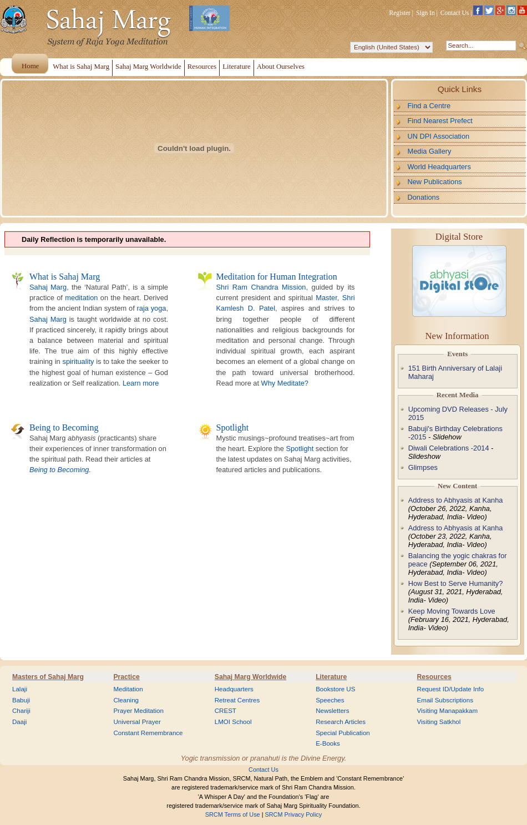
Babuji (21, 700)
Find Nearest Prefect (440, 121)
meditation (81, 297)
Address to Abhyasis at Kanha (455, 500)
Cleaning (126, 700)
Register (400, 12)
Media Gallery (430, 151)
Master (326, 297)
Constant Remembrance (148, 733)
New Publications (435, 182)
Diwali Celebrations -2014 (448, 448)
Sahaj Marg (48, 287)
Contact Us (454, 12)
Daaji (19, 721)
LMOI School (233, 721)
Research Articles (341, 721)
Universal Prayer (136, 721)
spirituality (78, 361)
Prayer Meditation (138, 710)
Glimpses (423, 467)
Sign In (425, 12)
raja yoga (151, 308)
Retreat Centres (237, 700)
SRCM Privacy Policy (293, 814)
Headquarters (234, 689)
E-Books (328, 743)
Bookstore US (335, 689)
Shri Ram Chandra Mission (261, 287)
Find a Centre (429, 106)
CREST (225, 710)
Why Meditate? (284, 383)
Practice (126, 677)
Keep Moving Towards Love (451, 611)
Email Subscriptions (445, 700)
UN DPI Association (439, 136)
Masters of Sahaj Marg (48, 677)
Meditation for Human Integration (276, 276)
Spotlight (232, 427)
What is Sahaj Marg (64, 276)
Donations (424, 197)
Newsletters (332, 710)
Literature (331, 677)
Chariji (21, 710)
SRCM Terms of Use (232, 814)
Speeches (330, 700)
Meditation (128, 689)
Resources (434, 677)
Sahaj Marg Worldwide (250, 677)
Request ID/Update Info (450, 689)
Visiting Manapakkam (447, 710)
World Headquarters (439, 167)
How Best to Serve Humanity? (455, 583)
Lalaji (19, 689)
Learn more (141, 383)
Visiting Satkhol (439, 721)
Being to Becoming (63, 427)
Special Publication (343, 733)
